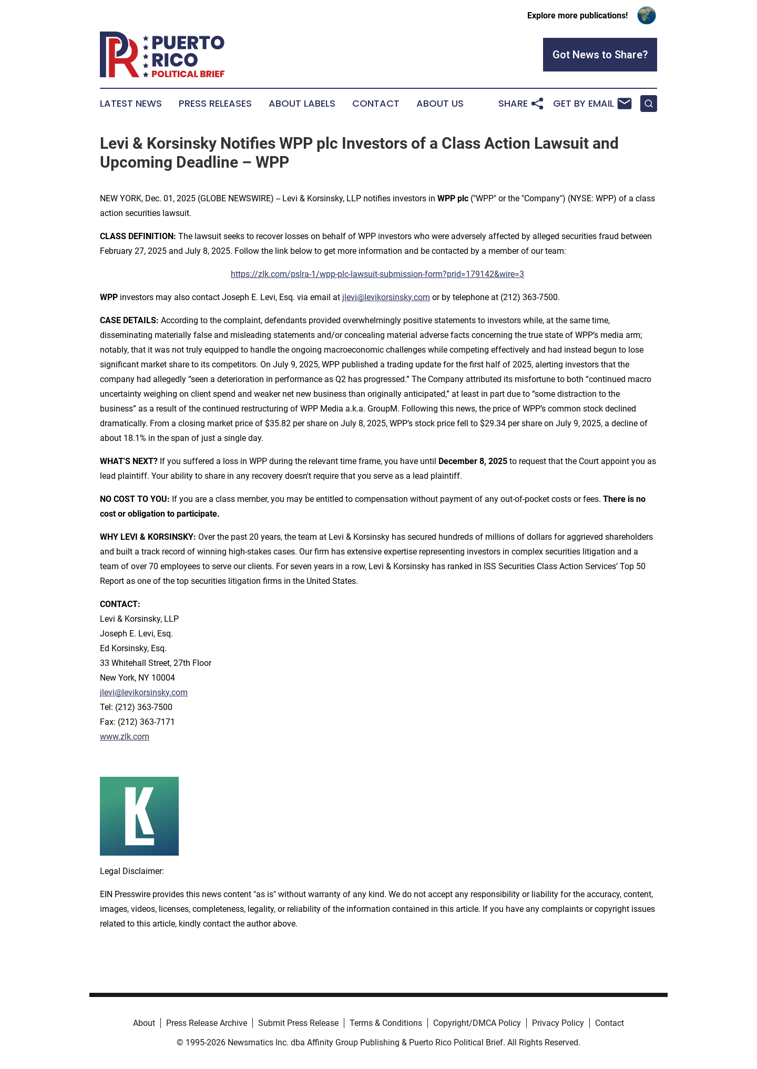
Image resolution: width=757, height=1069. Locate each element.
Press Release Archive (206, 1023)
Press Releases (215, 103)
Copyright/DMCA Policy (477, 1023)
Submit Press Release (298, 1023)
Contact (376, 103)
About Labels (302, 103)
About (144, 1023)
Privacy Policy (558, 1023)
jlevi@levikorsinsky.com (386, 297)
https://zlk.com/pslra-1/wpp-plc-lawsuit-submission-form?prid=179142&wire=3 (377, 274)
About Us (440, 103)
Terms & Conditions (386, 1023)
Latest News (131, 103)
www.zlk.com (124, 737)
